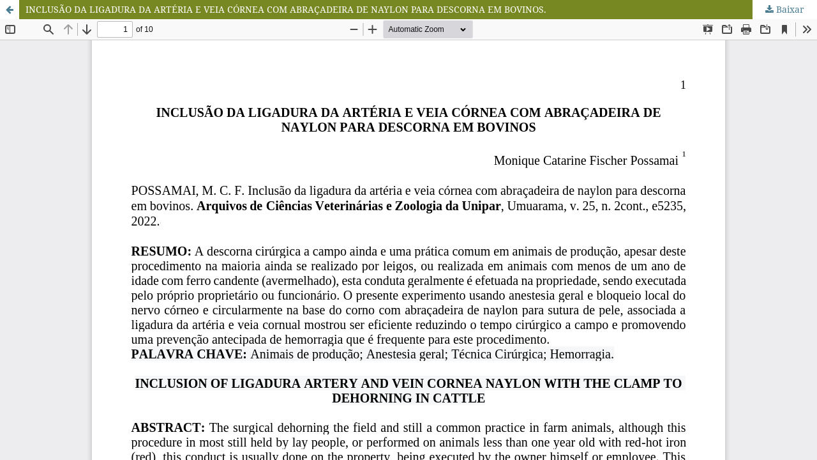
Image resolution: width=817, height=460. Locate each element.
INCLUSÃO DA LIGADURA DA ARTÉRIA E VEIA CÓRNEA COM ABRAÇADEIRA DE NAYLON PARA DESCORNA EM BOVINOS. (286, 9)
